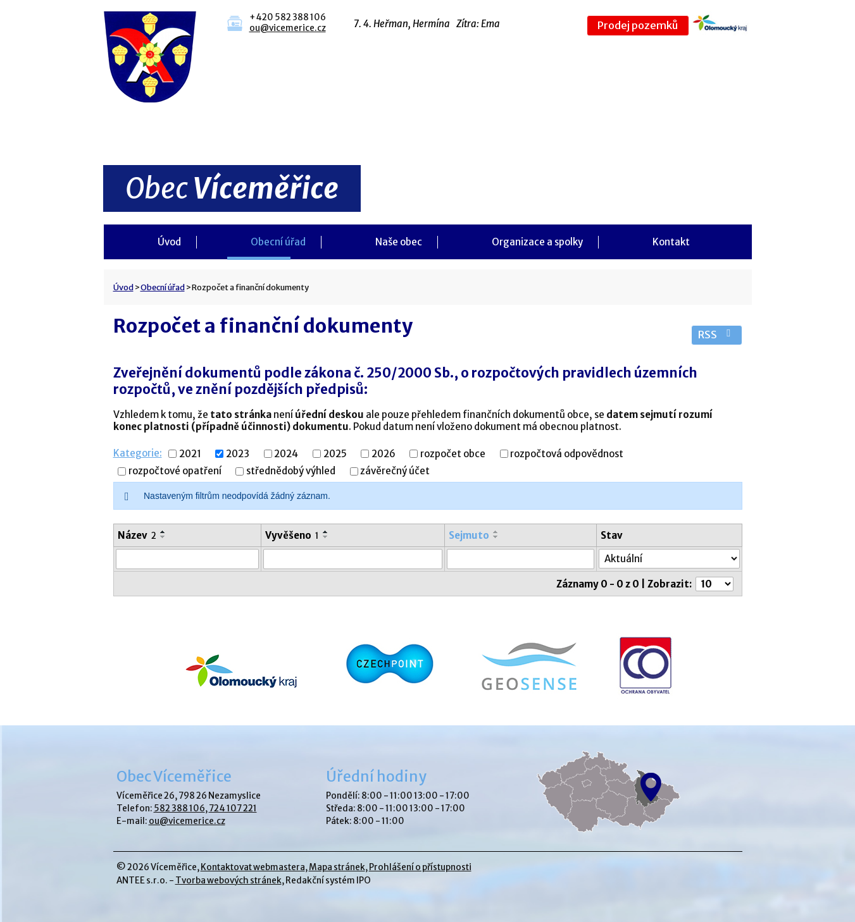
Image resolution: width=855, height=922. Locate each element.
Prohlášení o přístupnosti (420, 867)
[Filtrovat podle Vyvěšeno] (352, 559)
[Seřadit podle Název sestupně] (163, 536)
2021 (190, 454)
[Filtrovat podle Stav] (669, 559)
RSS (716, 334)
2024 (286, 454)
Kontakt (671, 242)
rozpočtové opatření (175, 471)
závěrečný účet (395, 471)
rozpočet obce (452, 454)
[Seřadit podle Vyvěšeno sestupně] (326, 536)
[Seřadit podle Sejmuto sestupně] (496, 536)
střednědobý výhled (290, 471)
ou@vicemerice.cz (287, 28)
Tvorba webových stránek (228, 880)
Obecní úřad (278, 242)
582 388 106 (179, 808)
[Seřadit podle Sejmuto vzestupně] (496, 531)
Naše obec (398, 242)
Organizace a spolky (537, 242)
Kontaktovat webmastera (253, 867)
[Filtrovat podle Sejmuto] (520, 559)
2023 (237, 454)
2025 (335, 454)
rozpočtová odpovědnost (566, 454)
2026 (383, 454)
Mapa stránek (337, 867)
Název (137, 535)
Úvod (169, 242)
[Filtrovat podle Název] (187, 559)
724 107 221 (233, 808)
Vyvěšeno (292, 535)
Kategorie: (137, 453)
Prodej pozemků (637, 25)
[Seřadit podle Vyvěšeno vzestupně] (326, 531)
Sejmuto (469, 535)
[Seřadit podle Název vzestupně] (163, 531)
